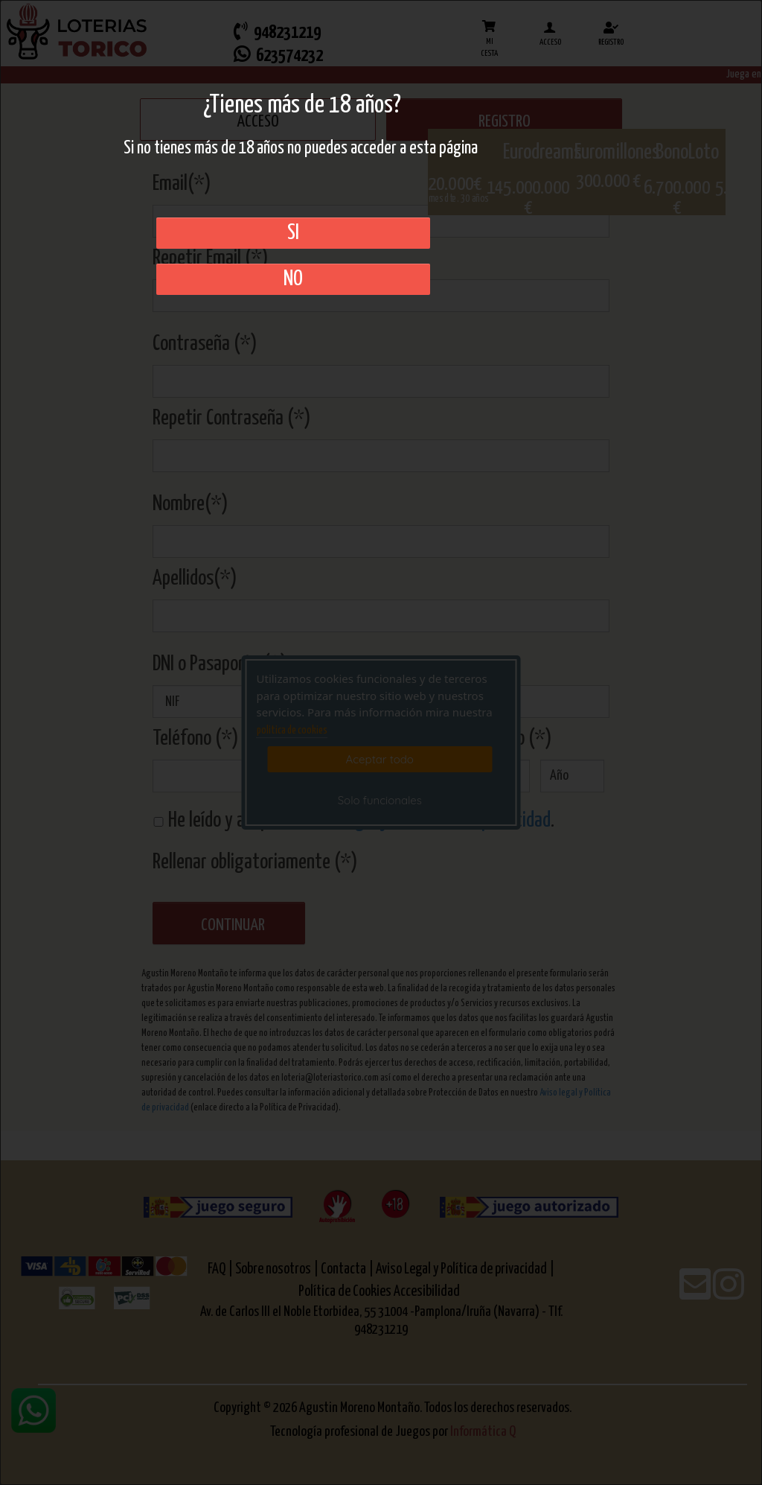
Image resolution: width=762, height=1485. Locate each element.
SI (293, 233)
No (293, 279)
